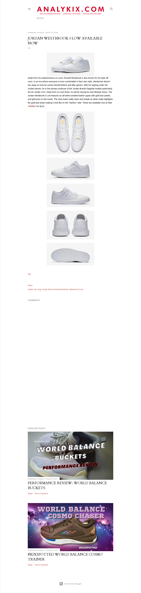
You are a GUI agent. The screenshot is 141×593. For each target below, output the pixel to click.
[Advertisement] (70, 399)
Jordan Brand (47, 289)
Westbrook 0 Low (76, 289)
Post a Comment (41, 494)
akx (35, 289)
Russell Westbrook (61, 289)
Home (40, 18)
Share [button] (30, 285)
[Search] (111, 8)
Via (29, 274)
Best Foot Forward (57, 18)
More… (76, 18)
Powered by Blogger (70, 584)
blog (39, 289)
